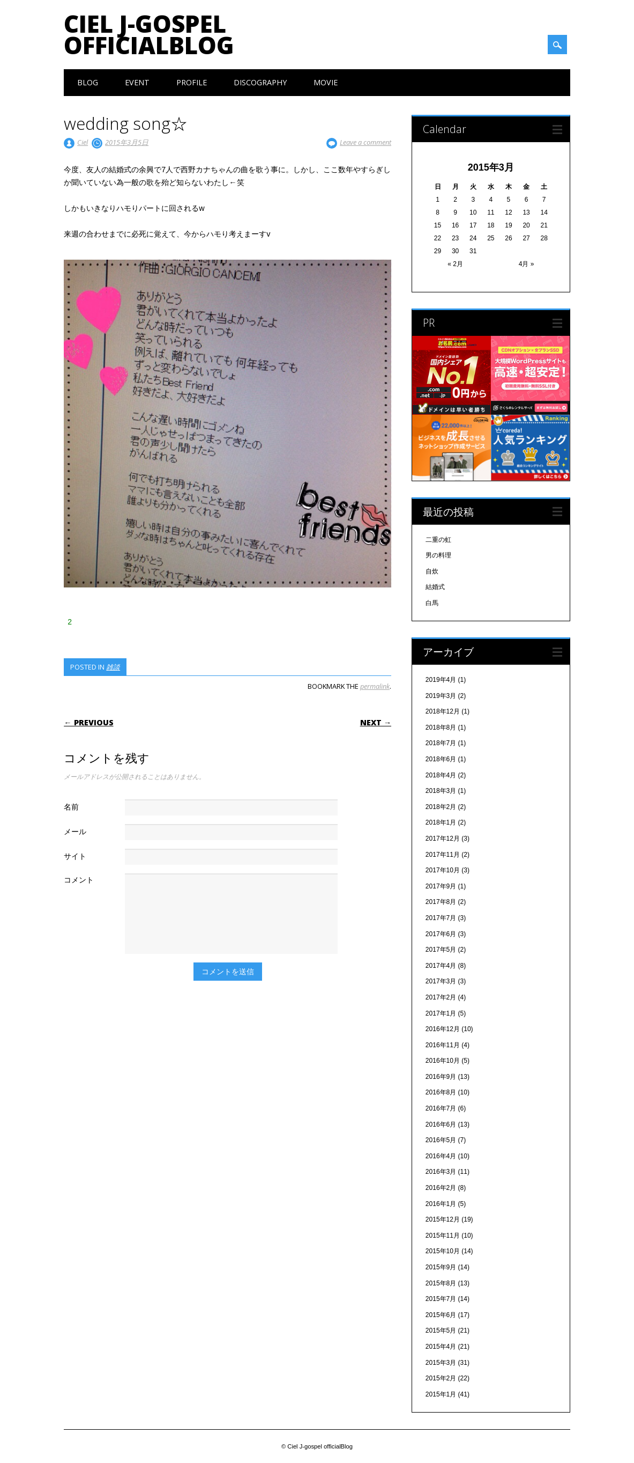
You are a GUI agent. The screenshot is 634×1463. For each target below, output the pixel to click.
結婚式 (435, 587)
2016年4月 (441, 1156)
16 (455, 225)
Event (137, 82)
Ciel (82, 142)
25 (490, 238)
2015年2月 (441, 1378)
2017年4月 (441, 965)
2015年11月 (443, 1235)
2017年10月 (443, 870)
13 (526, 212)
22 (437, 238)
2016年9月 (441, 1076)
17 (472, 225)
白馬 (432, 603)
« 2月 (455, 264)
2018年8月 (441, 727)
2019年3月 (441, 696)
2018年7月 (441, 743)
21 (543, 225)
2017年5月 (441, 949)
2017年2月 (441, 997)
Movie (326, 82)
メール (75, 831)
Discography (260, 82)
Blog (87, 82)
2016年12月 (443, 1029)
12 (508, 212)
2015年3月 (441, 1362)
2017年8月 (441, 902)
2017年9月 (441, 886)
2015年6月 (441, 1315)
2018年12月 (443, 711)
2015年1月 (441, 1394)
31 (472, 251)
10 (472, 212)
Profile (191, 82)
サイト (75, 856)
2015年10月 (443, 1251)
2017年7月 (441, 918)
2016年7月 (441, 1108)
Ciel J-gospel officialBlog (149, 34)
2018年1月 (441, 822)
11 (490, 212)
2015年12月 (443, 1219)
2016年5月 (441, 1140)
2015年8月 (441, 1283)
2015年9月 (441, 1267)
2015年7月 (441, 1299)
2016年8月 (441, 1092)
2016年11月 (443, 1045)
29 (437, 251)
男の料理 (438, 555)
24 (472, 238)
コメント (79, 879)
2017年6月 (441, 934)
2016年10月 (443, 1060)
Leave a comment (365, 142)
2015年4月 (441, 1346)
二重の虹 (438, 539)
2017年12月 (443, 838)
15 (437, 225)
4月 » (526, 264)
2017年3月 (441, 981)
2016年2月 (441, 1188)
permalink (375, 686)
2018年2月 (441, 807)
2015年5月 (441, 1330)
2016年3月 (441, 1171)
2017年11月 (443, 854)
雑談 (113, 667)
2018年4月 (441, 775)
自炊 (432, 571)
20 (526, 225)
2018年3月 (441, 791)
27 (526, 238)
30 (455, 251)
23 (455, 238)
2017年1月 (441, 1013)
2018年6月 (441, 759)
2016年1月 (441, 1204)
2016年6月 (441, 1124)
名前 (71, 807)
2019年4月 (441, 679)
